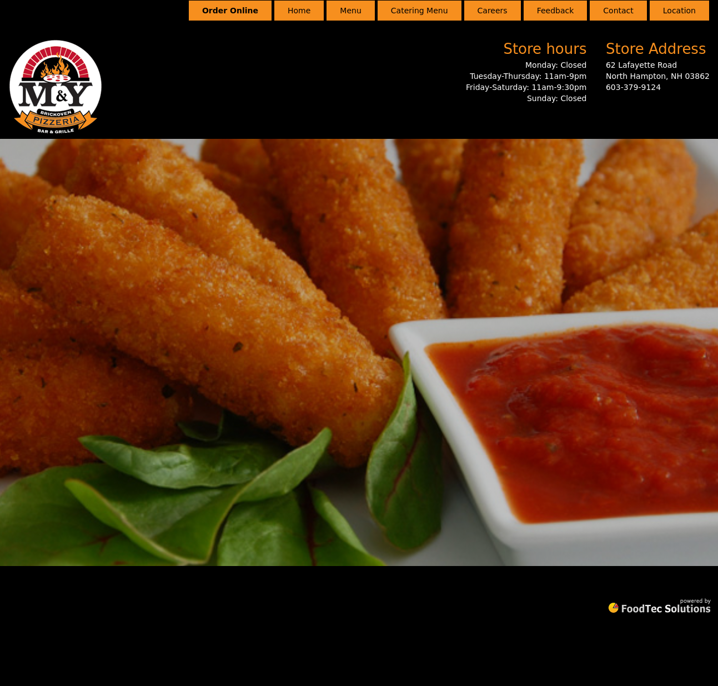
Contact (618, 10)
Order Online (230, 10)
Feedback (555, 10)
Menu (350, 10)
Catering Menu (419, 10)
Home (299, 10)
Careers (493, 10)
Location (679, 10)
